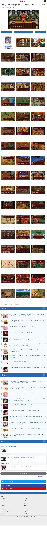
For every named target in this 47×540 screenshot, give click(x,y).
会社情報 (26, 528)
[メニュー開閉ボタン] (45, 1)
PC (8, 317)
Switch (2, 517)
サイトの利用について (5, 523)
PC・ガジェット (4, 515)
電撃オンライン (4, 317)
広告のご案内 (26, 525)
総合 (2, 510)
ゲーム (25, 510)
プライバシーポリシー (5, 525)
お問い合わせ (3, 528)
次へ (40, 46)
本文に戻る (23, 46)
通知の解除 (26, 523)
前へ (7, 46)
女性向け (26, 517)
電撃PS (25, 515)
